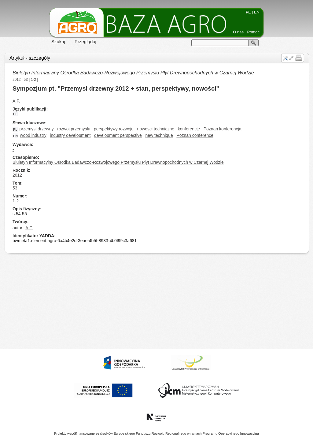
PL (248, 12)
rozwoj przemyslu (73, 128)
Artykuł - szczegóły (29, 58)
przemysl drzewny (36, 128)
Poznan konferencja (222, 128)
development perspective (118, 135)
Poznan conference (194, 135)
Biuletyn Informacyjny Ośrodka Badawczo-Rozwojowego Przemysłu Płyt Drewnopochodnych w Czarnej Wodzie (133, 72)
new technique (159, 135)
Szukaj (58, 41)
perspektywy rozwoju (114, 128)
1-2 (33, 79)
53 (26, 79)
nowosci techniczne (155, 128)
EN (257, 12)
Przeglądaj (85, 41)
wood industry (33, 135)
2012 (17, 79)
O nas (238, 32)
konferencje (189, 128)
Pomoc (253, 32)
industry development (70, 135)
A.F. (16, 101)
